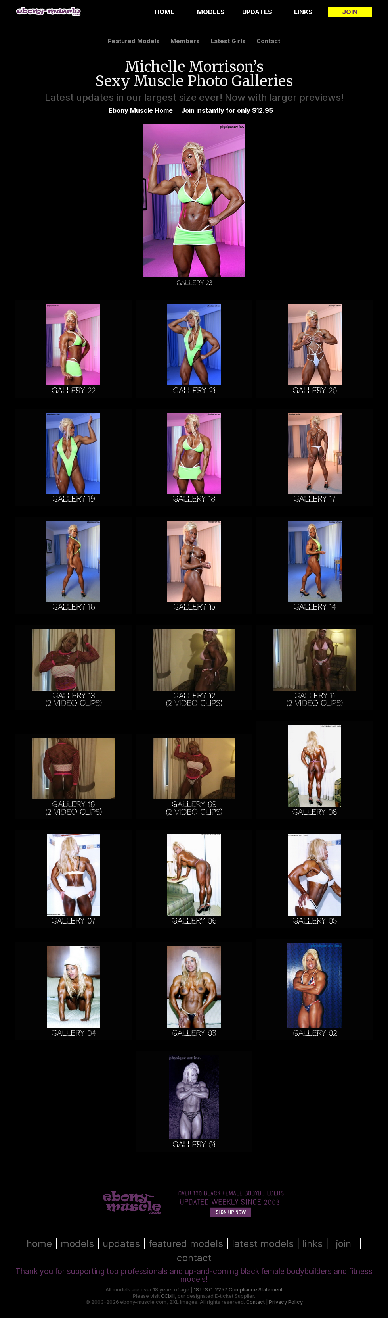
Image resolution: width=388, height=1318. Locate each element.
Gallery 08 (314, 812)
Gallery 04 (73, 1033)
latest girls (228, 41)
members (185, 41)
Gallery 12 (194, 695)
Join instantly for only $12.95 (227, 110)
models (77, 1243)
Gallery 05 (314, 920)
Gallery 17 (314, 499)
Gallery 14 (314, 607)
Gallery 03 (194, 1033)
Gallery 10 (73, 804)
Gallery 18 (193, 499)
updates (121, 1243)
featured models (134, 41)
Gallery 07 (73, 920)
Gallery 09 (194, 804)
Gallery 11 (314, 695)
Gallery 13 (73, 695)
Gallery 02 (314, 1033)
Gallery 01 (193, 1144)
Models (211, 12)
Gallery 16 (73, 607)
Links (303, 12)
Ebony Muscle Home (141, 110)
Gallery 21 (194, 390)
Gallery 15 (194, 607)
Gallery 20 (314, 390)
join (343, 1243)
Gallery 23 (194, 283)
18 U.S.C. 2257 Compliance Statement (238, 1290)
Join (349, 12)
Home (164, 12)
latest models (263, 1243)
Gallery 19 (73, 499)
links (312, 1243)
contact (268, 41)
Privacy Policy (286, 1302)
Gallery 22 (74, 390)
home (39, 1243)
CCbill (168, 1296)
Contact (255, 1302)
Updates (257, 12)
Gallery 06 (194, 920)
